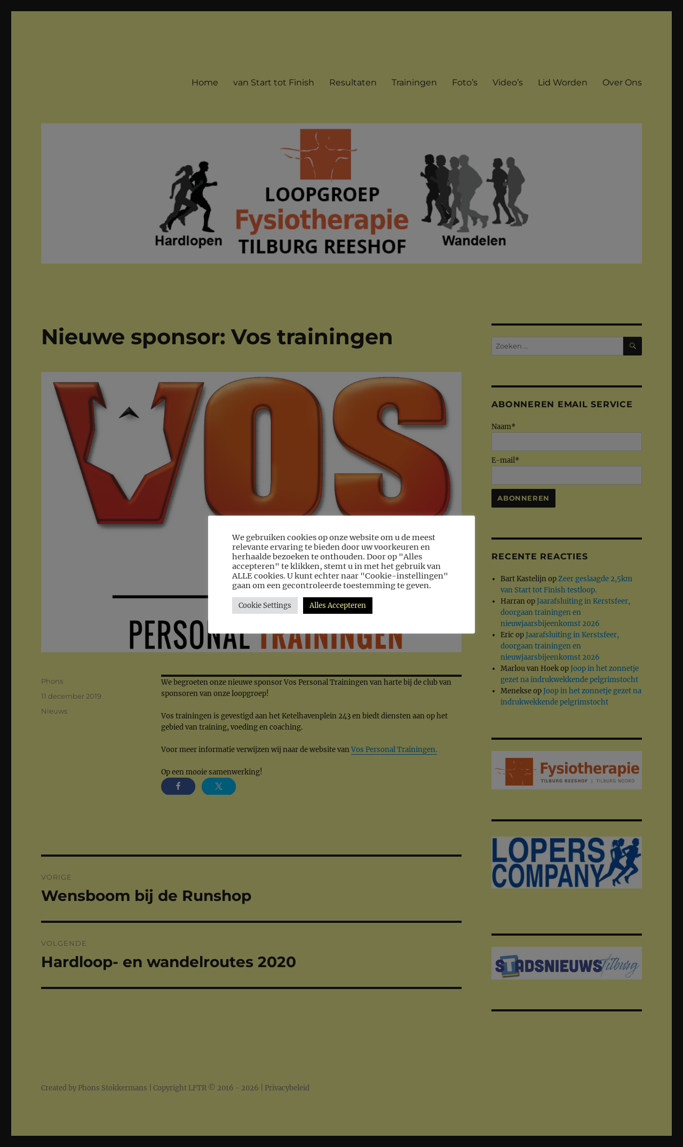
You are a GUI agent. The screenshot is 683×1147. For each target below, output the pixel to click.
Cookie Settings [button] (265, 605)
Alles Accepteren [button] (337, 605)
